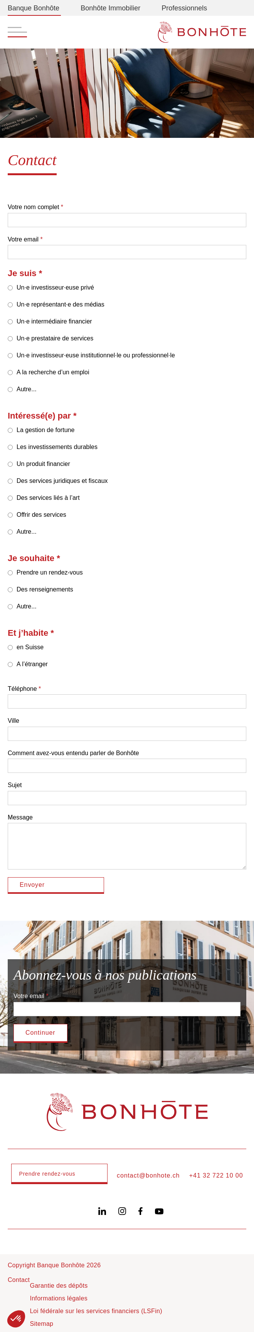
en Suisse (30, 647)
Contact (19, 1280)
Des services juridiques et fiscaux (62, 481)
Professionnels (184, 8)
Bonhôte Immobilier (110, 8)
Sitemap (41, 1323)
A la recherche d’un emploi (53, 372)
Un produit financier (43, 464)
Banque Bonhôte (33, 8)
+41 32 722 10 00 (216, 1175)
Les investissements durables (57, 447)
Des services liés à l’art (48, 497)
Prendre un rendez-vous (50, 572)
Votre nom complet (33, 207)
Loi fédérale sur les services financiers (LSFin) (96, 1311)
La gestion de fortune (45, 430)
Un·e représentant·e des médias (60, 304)
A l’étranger (32, 664)
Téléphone (22, 688)
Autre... (27, 389)
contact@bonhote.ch (148, 1175)
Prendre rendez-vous (47, 1174)
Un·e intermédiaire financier (54, 321)
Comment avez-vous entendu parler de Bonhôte (73, 753)
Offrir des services (41, 514)
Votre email (23, 239)
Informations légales (58, 1298)
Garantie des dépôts (58, 1285)
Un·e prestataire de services (55, 338)
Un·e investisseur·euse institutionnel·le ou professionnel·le (96, 355)
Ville (13, 720)
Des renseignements (45, 589)
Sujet (15, 785)
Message (20, 817)
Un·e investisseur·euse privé (55, 287)
